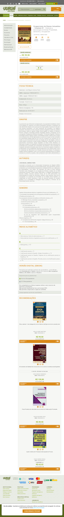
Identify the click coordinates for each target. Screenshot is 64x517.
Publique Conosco (41, 15)
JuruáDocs (35, 500)
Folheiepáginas (43, 322)
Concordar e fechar (32, 511)
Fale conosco (40, 1)
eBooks (15, 15)
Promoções (6, 15)
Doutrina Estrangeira (9, 47)
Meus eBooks (41, 3)
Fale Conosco (6, 497)
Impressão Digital (7, 490)
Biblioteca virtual (22, 15)
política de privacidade (38, 507)
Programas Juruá (32, 15)
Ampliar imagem (24, 47)
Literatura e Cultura (9, 37)
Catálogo (49, 488)
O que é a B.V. (20, 498)
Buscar (44, 9)
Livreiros (56, 15)
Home (4, 20)
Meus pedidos (33, 3)
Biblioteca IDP (8, 49)
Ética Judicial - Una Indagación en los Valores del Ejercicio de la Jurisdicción (39, 324)
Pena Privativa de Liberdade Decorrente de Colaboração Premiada (39, 409)
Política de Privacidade (23, 488)
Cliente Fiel (34, 488)
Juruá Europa (52, 3)
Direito (6, 30)
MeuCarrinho (55, 9)
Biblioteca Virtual (23, 497)
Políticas (20, 487)
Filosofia (6, 35)
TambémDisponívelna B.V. (40, 322)
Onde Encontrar (7, 495)
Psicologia (7, 40)
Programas (35, 487)
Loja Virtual (38, 9)
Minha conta (25, 3)
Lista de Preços (50, 490)
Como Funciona (21, 500)
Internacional (8, 44)
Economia (7, 32)
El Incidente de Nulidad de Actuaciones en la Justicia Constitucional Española (39, 366)
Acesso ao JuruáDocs (37, 502)
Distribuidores (50, 492)
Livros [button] (11, 15)
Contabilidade (8, 27)
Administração (8, 25)
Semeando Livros (36, 490)
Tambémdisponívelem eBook (38, 322)
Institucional (50, 15)
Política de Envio (21, 493)
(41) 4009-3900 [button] (28, 1)
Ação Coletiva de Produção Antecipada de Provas (39, 451)
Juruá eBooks (6, 493)
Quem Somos (6, 488)
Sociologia (7, 42)
